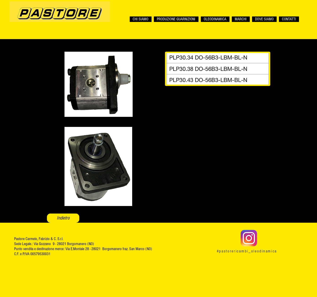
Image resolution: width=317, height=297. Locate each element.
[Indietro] (63, 218)
